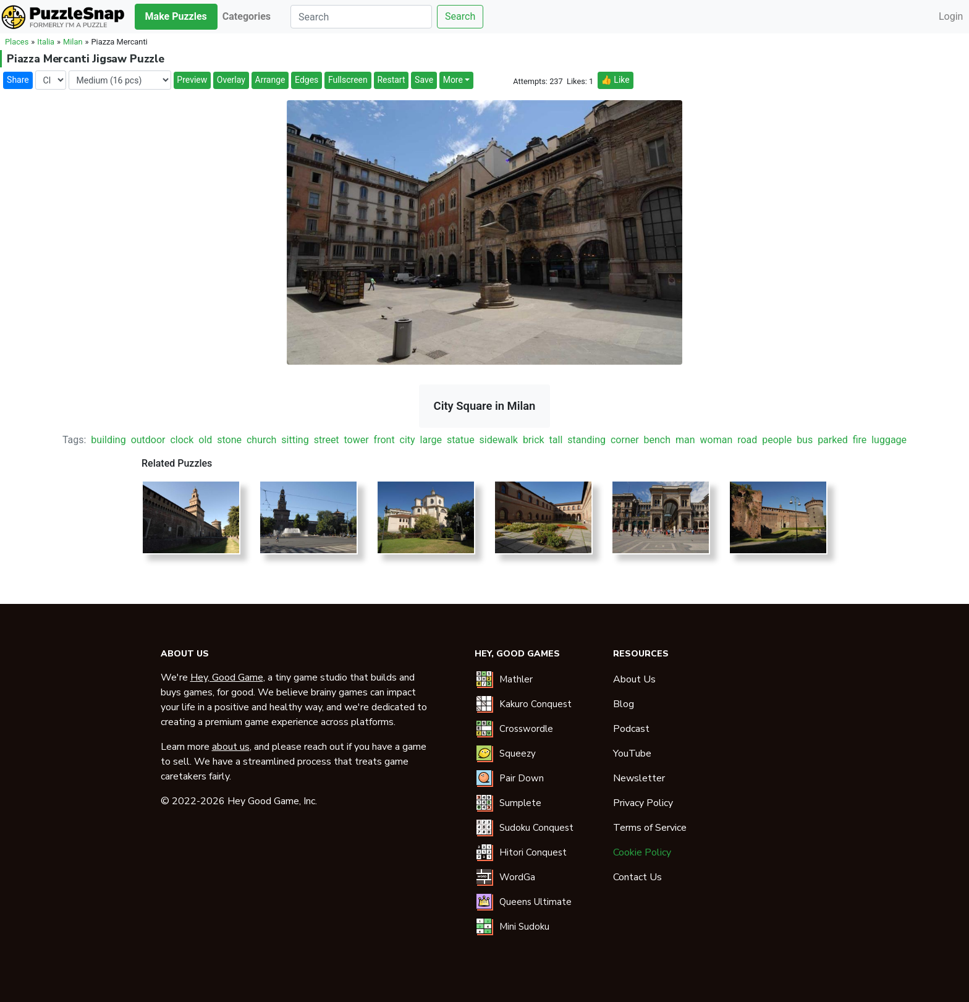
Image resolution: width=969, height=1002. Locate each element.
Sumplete (520, 803)
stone (229, 440)
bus (805, 440)
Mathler (516, 679)
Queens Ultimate (535, 902)
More (453, 80)
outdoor (148, 440)
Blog (623, 704)
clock (181, 440)
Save (424, 80)
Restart (391, 80)
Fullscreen (348, 80)
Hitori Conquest (533, 852)
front (384, 440)
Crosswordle (526, 729)
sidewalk (499, 440)
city (407, 440)
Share (18, 80)
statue (461, 440)
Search (460, 16)
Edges (306, 80)
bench (657, 440)
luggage (889, 440)
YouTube (632, 753)
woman (716, 440)
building (108, 440)
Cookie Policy (642, 852)
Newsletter (639, 778)
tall (556, 440)
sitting (294, 440)
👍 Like (615, 80)
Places (16, 41)
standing (586, 440)
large (431, 440)
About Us (634, 679)
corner (625, 440)
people (777, 440)
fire (860, 440)
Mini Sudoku (524, 926)
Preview (192, 80)
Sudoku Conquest (536, 828)
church (261, 440)
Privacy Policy (643, 803)
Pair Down (521, 778)
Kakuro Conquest (535, 704)
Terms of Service (650, 827)
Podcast (631, 729)
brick (533, 440)
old (205, 440)
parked (833, 440)
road (747, 440)
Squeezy (517, 753)
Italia (45, 41)
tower (356, 440)
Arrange (270, 80)
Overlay (231, 80)
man (685, 440)
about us (231, 747)
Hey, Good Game (226, 677)
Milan (72, 41)
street (326, 440)
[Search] (361, 16)
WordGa (517, 877)
